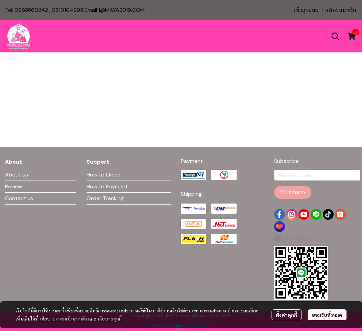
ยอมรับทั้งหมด (327, 315)
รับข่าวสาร (293, 192)
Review (13, 186)
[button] (335, 36)
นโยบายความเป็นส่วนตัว (63, 318)
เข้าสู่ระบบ (306, 10)
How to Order (104, 174)
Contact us (19, 198)
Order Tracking (105, 198)
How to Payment (107, 186)
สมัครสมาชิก (340, 10)
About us (16, 174)
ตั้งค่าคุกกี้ (286, 315)
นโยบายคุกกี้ (109, 318)
